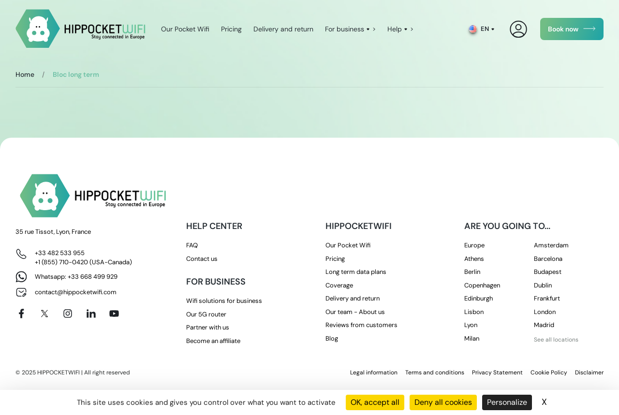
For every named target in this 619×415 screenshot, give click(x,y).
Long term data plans (355, 272)
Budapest (547, 272)
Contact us (202, 259)
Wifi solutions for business (224, 301)
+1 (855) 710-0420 (61, 262)
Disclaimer (589, 372)
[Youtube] (114, 313)
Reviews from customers (361, 325)
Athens (474, 259)
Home (24, 74)
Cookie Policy (549, 372)
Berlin (472, 272)
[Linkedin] (91, 313)
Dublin (543, 285)
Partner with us (207, 327)
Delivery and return (283, 29)
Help (394, 29)
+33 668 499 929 (93, 276)
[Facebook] (21, 313)
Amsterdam (551, 245)
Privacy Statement (497, 372)
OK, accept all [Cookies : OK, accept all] (375, 402)
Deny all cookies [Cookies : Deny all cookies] (443, 402)
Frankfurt (547, 298)
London (545, 312)
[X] (44, 313)
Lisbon (474, 312)
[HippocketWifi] (80, 29)
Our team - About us (355, 312)
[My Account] (518, 29)
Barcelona (548, 259)
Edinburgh (478, 298)
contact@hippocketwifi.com (76, 292)
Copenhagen (482, 285)
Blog (331, 338)
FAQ (192, 245)
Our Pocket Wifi (185, 29)
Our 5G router (206, 314)
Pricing (231, 29)
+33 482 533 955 (60, 253)
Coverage (339, 285)
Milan (471, 338)
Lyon (470, 325)
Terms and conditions (434, 372)
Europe (474, 245)
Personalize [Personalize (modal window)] (507, 402)
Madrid (544, 325)
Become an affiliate (213, 341)
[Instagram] (68, 313)
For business (344, 29)
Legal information (374, 372)
